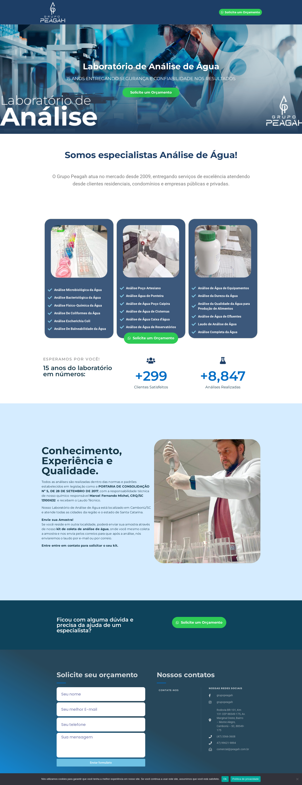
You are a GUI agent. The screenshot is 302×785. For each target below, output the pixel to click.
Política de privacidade (245, 778)
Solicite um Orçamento (151, 92)
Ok (225, 778)
